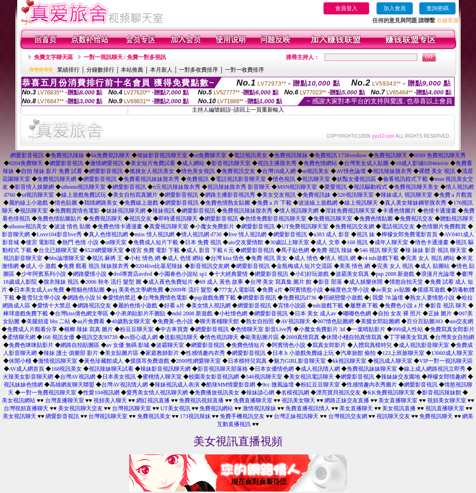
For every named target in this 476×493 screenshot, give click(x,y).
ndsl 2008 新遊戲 (192, 313)
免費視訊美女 (154, 416)
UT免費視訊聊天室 (305, 226)
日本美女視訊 (119, 376)
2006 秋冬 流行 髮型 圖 (113, 282)
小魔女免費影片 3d (322, 329)
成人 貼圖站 (435, 266)
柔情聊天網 (21, 337)
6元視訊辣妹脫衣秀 (176, 187)
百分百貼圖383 (425, 321)
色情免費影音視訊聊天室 (275, 218)
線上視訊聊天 (361, 203)
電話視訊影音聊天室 (241, 179)
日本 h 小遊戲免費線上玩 (303, 353)
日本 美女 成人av (315, 313)
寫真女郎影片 (329, 345)
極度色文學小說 (349, 289)
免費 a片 (272, 289)
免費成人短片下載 (155, 242)
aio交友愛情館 (245, 242)
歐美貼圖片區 (262, 337)
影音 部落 (330, 282)
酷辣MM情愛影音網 (230, 384)
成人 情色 (306, 258)
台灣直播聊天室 (64, 400)
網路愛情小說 (89, 274)
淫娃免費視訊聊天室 (350, 210)
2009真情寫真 (302, 337)
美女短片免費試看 (153, 163)
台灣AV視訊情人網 (124, 384)
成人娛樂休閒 (366, 282)
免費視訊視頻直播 (201, 400)
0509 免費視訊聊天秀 (440, 155)
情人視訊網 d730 (201, 234)
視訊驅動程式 (370, 187)
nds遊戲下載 (328, 305)
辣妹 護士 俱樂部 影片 (71, 353)
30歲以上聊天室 (289, 242)
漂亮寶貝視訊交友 (338, 392)
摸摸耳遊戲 (431, 289)
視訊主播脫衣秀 (277, 163)
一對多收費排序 (198, 70)
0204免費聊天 (26, 163)
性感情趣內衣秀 (205, 353)
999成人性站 (407, 329)
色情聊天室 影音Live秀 (264, 329)
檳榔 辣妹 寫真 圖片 (88, 329)
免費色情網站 (320, 163)
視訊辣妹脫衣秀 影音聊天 (238, 187)
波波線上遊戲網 (317, 203)
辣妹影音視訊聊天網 (165, 369)
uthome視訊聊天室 (83, 187)
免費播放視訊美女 (217, 392)
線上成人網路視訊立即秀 (434, 369)
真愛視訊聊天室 (168, 226)
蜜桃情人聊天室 (162, 376)
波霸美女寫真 (352, 274)
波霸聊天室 (170, 345)
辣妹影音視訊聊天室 (162, 155)
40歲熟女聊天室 (131, 321)
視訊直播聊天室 (444, 408)
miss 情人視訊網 (154, 234)
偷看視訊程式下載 (405, 179)
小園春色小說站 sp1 (183, 274)
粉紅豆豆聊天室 (320, 384)
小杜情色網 (233, 313)
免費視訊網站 (216, 408)
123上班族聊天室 (403, 353)
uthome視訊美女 (27, 226)
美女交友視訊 (279, 195)
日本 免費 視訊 (203, 242)
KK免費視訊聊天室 (391, 392)
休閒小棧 (20, 361)
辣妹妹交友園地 (400, 376)
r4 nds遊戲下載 (381, 258)
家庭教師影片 (162, 353)
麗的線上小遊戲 (28, 203)
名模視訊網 (295, 392)
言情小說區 (292, 305)
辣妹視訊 (163, 210)
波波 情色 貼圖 (72, 226)
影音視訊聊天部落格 (223, 369)
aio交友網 (462, 321)
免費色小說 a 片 (404, 305)
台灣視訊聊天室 (131, 408)
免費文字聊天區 (53, 57)
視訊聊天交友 (393, 416)
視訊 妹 (366, 234)
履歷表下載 (364, 305)
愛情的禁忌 (122, 297)
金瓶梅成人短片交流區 (304, 266)
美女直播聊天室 (397, 400)
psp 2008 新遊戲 (395, 274)
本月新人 (161, 70)
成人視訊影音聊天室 (424, 345)
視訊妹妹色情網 (23, 384)
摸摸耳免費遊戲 (149, 361)
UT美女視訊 (175, 408)
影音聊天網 (16, 234)
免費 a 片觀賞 (455, 195)
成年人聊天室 (391, 242)
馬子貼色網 (295, 250)
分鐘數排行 (100, 70)
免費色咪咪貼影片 (31, 345)
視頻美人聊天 (110, 400)
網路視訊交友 (94, 305)
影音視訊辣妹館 (441, 392)
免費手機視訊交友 (242, 416)
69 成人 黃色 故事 (221, 282)
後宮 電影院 (40, 242)
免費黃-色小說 (175, 321)
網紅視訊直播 (153, 400)
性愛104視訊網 (101, 392)
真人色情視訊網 (108, 234)
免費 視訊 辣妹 (334, 250)
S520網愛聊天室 (104, 250)
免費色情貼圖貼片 (59, 218)
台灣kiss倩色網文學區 (81, 313)
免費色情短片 (248, 345)
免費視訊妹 (317, 195)
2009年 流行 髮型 (191, 289)
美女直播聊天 (356, 408)
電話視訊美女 (250, 155)
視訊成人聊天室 (392, 361)
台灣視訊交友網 (347, 416)
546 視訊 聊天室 (378, 250)
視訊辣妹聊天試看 (111, 369)
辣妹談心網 (260, 392)
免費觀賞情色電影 (77, 210)
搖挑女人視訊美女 (152, 171)
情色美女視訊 (198, 171)
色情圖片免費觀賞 (444, 226)
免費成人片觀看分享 (32, 329)
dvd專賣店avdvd (132, 274)
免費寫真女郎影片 (452, 329)
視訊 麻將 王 (107, 258)
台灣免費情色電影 (165, 297)
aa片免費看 (91, 321)
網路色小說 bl (84, 297)
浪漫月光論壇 (438, 274)
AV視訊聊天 (296, 321)
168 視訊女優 (58, 337)
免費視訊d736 (300, 297)
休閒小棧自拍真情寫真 (354, 337)
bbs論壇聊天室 (67, 258)
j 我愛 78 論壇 (386, 297)
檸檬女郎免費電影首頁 (409, 234)
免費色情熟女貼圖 (227, 203)
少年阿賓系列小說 (43, 274)
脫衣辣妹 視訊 (61, 282)
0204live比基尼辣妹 (159, 266)
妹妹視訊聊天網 (125, 210)
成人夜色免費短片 (170, 282)
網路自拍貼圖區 (79, 345)
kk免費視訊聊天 (110, 155)
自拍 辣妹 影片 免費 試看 (51, 171)
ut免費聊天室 (210, 155)
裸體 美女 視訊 (437, 171)
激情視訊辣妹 (259, 408)
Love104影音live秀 (59, 234)
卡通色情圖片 (399, 210)
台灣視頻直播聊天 (26, 408)
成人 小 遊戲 (41, 266)
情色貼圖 (66, 203)
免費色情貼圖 (376, 218)
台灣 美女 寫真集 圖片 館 (280, 282)
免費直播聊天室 (252, 400)
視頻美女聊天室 (446, 400)
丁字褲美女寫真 (408, 337)
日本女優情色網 (274, 369)
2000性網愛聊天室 (198, 361)
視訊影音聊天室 (22, 258)
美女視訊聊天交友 (80, 408)
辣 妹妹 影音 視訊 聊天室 (436, 250)
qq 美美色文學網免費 (137, 289)
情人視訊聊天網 (298, 210)
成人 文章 (328, 242)
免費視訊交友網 (354, 226)
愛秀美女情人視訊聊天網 (157, 392)
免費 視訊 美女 (269, 258)
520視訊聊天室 (355, 195)
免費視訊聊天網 (56, 179)
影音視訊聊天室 (231, 163)
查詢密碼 (437, 8)
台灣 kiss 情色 (228, 258)
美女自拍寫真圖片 (135, 195)
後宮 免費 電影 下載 (155, 250)
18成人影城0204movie (422, 163)
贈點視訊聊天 (457, 218)
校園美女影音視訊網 (214, 376)
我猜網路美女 (101, 203)
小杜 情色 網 (145, 258)
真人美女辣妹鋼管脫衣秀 (415, 203)
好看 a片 (174, 305)
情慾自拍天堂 (406, 282)
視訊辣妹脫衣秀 (392, 171)
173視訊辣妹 (195, 416)
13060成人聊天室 (452, 353)
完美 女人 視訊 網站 (430, 258)
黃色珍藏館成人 (103, 361)
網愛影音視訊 (27, 155)
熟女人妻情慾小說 (432, 297)
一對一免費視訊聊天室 (48, 392)
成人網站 (193, 163)
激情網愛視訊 (107, 163)
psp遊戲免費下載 (215, 297)
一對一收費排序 (244, 70)
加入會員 (394, 8)
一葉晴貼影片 (368, 329)
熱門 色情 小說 (80, 242)
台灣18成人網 (279, 171)
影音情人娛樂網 (34, 187)
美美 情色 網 (354, 266)
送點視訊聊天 (181, 337)
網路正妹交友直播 (346, 400)
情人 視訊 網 (340, 258)
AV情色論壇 (351, 171)
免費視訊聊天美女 (416, 187)
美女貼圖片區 (122, 353)
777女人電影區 (237, 289)
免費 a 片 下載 (274, 203)
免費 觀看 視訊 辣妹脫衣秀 (96, 266)
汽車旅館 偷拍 (358, 353)
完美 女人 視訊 (395, 266)
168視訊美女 (66, 369)
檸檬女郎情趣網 (446, 376)
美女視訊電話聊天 (311, 376)
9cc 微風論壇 (278, 384)
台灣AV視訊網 (77, 376)
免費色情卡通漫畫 (120, 226)
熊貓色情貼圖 (88, 289)
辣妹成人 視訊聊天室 (406, 195)
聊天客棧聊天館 (219, 321)
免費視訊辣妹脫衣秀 (247, 210)
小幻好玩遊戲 (312, 274)
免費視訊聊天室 (332, 218)
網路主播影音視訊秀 (230, 195)
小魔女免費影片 (214, 226)
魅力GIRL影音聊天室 (300, 361)
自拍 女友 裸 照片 (399, 313)
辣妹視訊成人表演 (177, 384)
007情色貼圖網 (335, 321)
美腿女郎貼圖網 (380, 321)
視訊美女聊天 (298, 400)
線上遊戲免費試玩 (83, 195)
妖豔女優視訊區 (356, 179)
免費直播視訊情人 (307, 408)
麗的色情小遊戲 (137, 305)
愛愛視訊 (335, 187)
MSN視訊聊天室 (297, 187)
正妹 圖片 (440, 313)
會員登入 (346, 8)
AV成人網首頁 (27, 369)
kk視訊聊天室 (349, 361)
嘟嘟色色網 (357, 313)
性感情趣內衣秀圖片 (372, 384)
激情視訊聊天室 (57, 361)
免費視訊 (197, 179)
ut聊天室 (116, 242)
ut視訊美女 (316, 171)
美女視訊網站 (18, 400)
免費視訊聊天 (390, 155)
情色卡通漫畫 (432, 242)
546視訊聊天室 (264, 376)
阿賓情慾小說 (306, 289)
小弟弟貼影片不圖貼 (140, 313)
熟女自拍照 (260, 321)
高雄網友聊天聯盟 (72, 384)
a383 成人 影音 (332, 234)
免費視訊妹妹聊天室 (372, 369)
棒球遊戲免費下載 (25, 313)
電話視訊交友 (398, 226)
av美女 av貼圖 (393, 289)
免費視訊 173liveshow (341, 155)
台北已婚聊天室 (58, 250)
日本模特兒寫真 (247, 361)
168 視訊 (357, 242)
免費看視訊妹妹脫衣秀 (151, 179)
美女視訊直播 (399, 408)
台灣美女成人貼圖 (366, 163)
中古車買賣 (174, 329)
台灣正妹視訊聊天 (296, 416)
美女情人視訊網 (211, 305)
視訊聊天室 (316, 179)
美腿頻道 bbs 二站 (48, 321)
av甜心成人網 (141, 337)
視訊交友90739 (99, 337)
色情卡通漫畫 (439, 210)
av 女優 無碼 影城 (127, 345)
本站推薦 (132, 70)
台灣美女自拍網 (454, 337)
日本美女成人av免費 (39, 289)
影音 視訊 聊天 (448, 305)
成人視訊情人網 (320, 369)
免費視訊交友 (238, 171)
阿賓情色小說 (288, 345)
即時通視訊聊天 (178, 218)
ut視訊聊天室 (38, 195)
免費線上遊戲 (141, 203)
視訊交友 (140, 218)
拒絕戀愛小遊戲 (343, 297)
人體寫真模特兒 (372, 345)
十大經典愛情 (231, 274)
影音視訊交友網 (209, 266)
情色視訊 (284, 179)
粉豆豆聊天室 (136, 329)
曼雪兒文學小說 (40, 297)
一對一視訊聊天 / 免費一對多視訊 (125, 57)
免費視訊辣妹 (67, 155)
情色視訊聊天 (221, 337)
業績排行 (68, 70)
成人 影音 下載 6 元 (210, 250)
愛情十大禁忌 (54, 305)
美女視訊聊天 (19, 416)
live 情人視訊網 (247, 234)
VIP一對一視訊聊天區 (446, 361)
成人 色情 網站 (185, 258)
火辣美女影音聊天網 (28, 376)
